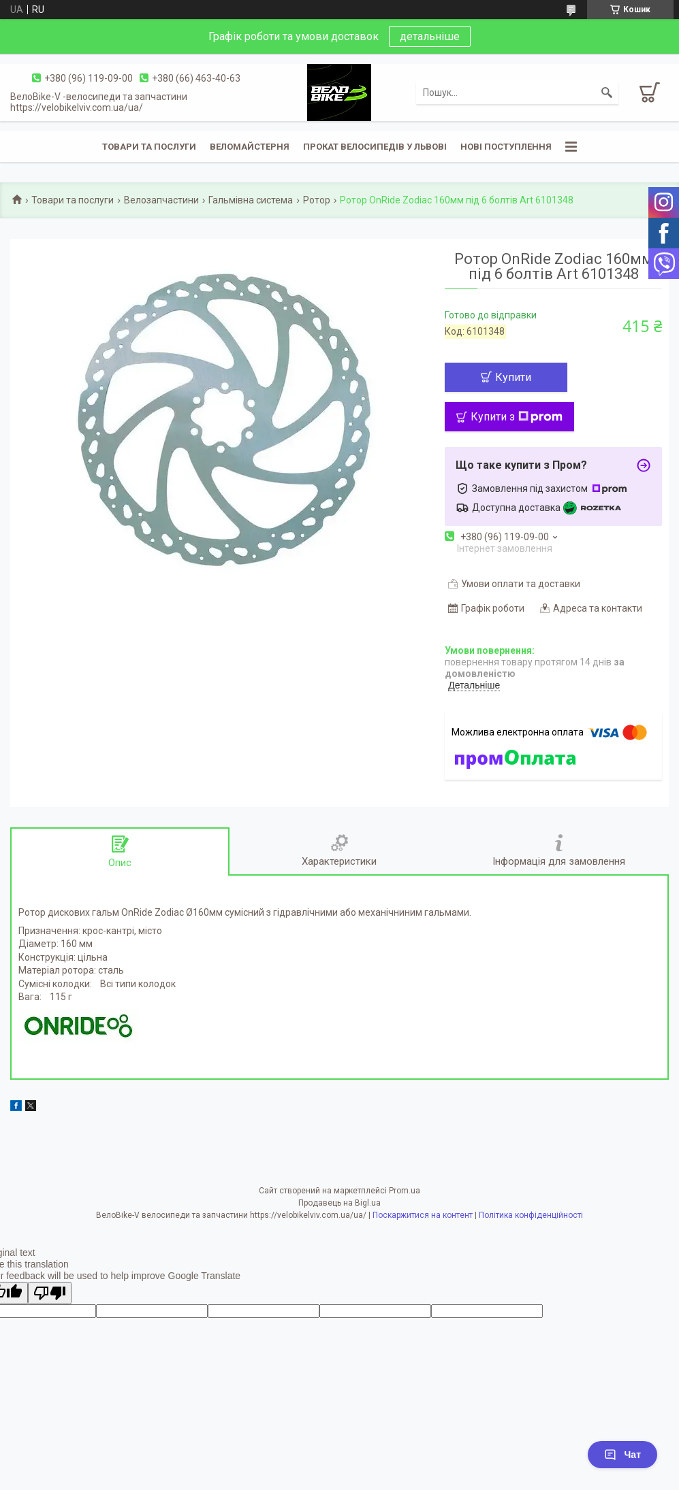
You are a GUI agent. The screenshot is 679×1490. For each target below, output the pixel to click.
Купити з (517, 416)
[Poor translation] (50, 1293)
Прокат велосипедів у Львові (375, 147)
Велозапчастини (161, 200)
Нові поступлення (506, 147)
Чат (622, 1454)
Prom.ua (404, 1190)
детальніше (430, 36)
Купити (513, 377)
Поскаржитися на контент (423, 1215)
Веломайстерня (249, 147)
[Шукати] (607, 92)
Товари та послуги (149, 147)
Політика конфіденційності (531, 1215)
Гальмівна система (250, 200)
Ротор (316, 200)
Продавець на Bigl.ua (339, 1203)
